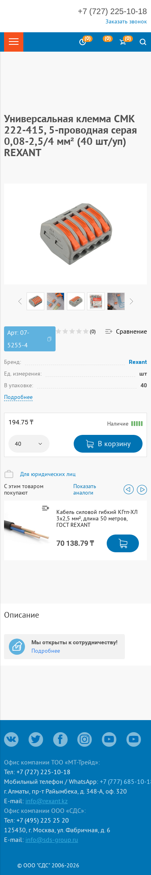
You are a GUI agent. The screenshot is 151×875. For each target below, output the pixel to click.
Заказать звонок (126, 21)
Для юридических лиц (48, 474)
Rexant (138, 362)
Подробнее (18, 397)
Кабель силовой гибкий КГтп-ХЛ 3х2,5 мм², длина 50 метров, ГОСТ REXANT (97, 518)
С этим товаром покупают (23, 489)
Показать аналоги (84, 489)
